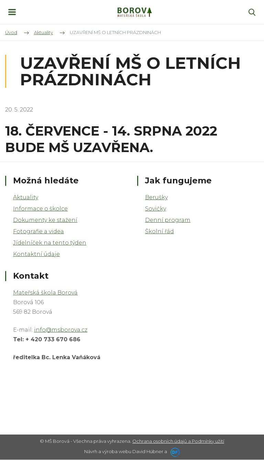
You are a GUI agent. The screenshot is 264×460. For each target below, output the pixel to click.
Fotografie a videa (38, 231)
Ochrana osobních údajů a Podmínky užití (178, 441)
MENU (12, 12)
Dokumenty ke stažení (45, 220)
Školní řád (159, 231)
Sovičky (155, 208)
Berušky (156, 197)
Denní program (167, 220)
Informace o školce (40, 208)
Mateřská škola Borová (45, 292)
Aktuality (25, 197)
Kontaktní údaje (36, 254)
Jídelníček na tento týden (49, 242)
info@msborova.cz (60, 330)
